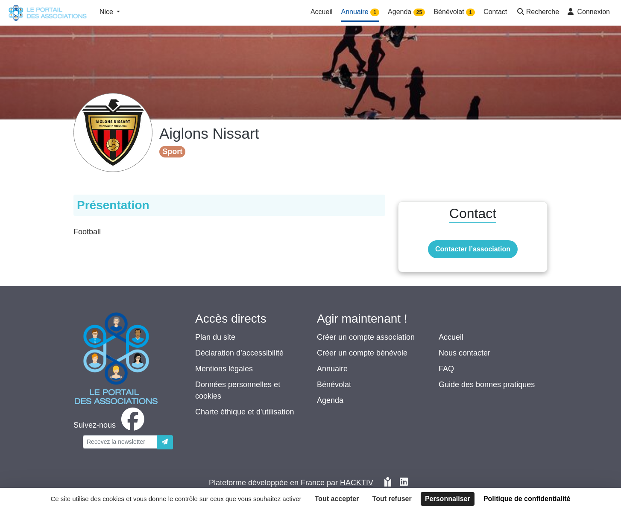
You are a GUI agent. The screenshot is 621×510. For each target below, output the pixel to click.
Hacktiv (356, 482)
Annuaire (332, 368)
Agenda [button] (406, 12)
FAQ (446, 368)
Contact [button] (495, 11)
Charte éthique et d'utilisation (244, 412)
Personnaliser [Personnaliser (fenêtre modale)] (447, 498)
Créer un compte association (366, 337)
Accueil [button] (321, 11)
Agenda (330, 400)
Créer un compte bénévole (362, 353)
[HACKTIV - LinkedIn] (403, 483)
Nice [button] (107, 11)
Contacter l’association (472, 249)
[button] (537, 12)
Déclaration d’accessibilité (239, 353)
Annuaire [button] (360, 12)
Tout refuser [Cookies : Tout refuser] (392, 498)
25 (419, 12)
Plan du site (215, 337)
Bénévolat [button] (454, 12)
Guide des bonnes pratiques (487, 384)
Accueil (451, 337)
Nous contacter (464, 353)
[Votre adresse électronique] (120, 442)
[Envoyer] (165, 442)
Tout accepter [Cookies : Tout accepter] (337, 498)
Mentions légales (224, 368)
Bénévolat (334, 384)
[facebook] (110, 425)
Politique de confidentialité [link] (527, 498)
